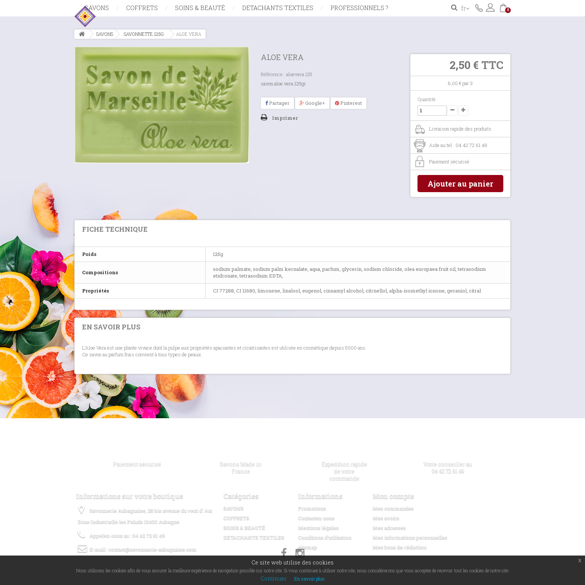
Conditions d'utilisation (324, 537)
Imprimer (285, 118)
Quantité (426, 99)
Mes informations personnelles (410, 537)
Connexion (490, 7)
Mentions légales (318, 527)
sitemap (307, 547)
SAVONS (97, 8)
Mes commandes (393, 508)
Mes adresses (389, 527)
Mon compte (393, 495)
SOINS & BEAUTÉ (200, 8)
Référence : (273, 74)
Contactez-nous (479, 7)
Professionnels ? (359, 8)
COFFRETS (142, 8)
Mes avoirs (386, 517)
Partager (277, 103)
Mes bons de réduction (399, 547)
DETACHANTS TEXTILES (277, 8)
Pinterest (348, 103)
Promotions (312, 508)
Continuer (273, 578)
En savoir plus (309, 579)
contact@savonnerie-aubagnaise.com (153, 549)
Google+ (312, 103)
